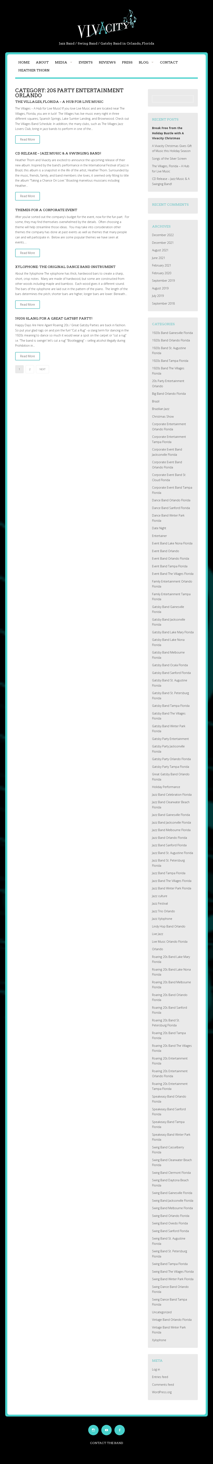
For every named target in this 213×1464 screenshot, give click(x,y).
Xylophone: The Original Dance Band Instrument (65, 267)
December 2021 (163, 243)
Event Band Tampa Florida (169, 566)
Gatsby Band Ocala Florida (170, 665)
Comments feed (163, 1385)
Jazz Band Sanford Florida (169, 845)
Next (43, 369)
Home (24, 62)
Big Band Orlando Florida (169, 394)
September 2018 (163, 303)
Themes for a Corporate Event (46, 210)
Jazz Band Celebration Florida (172, 795)
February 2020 (161, 273)
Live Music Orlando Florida (169, 942)
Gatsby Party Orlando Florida (171, 759)
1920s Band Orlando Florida (171, 340)
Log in (156, 1369)
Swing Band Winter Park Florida (172, 1279)
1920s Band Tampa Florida (170, 361)
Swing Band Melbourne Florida (172, 1208)
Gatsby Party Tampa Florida (170, 767)
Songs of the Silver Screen (169, 159)
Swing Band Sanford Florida (170, 1231)
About (42, 62)
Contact (169, 62)
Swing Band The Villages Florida (173, 1272)
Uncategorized (162, 1312)
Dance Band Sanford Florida (171, 508)
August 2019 (160, 288)
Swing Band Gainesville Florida (172, 1193)
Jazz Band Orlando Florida (169, 838)
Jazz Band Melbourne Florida (171, 830)
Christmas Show (163, 416)
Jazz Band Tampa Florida (168, 873)
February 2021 (161, 265)
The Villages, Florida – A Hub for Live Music (59, 102)
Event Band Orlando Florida (170, 558)
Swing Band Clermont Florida (171, 1173)
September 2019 (163, 281)
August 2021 (160, 250)
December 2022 (163, 235)
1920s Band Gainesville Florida (172, 333)
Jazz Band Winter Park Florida (171, 888)
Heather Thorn (34, 70)
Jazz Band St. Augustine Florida (172, 853)
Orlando (157, 949)
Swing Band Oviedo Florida (170, 1223)
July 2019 (158, 296)
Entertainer (159, 536)
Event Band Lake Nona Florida (172, 543)
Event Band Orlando (165, 551)
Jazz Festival (160, 903)
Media (61, 62)
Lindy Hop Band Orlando (168, 926)
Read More (27, 139)
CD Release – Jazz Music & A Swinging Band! (58, 153)
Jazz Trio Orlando (163, 911)
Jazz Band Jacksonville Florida (171, 822)
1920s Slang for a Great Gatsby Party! (53, 318)
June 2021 (158, 258)
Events (86, 62)
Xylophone (159, 1340)
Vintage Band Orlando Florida (172, 1320)
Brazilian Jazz (160, 409)
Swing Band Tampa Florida (170, 1264)
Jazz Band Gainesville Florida (171, 815)
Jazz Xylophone (162, 919)
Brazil (155, 401)
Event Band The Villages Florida (172, 574)
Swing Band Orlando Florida (170, 1216)
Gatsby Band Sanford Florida (171, 673)
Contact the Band (106, 1443)
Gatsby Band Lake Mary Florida (173, 632)
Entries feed (160, 1377)
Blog (144, 62)
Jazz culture (159, 896)
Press (127, 62)
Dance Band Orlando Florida (171, 500)
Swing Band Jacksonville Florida (172, 1201)
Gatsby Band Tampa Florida (170, 706)
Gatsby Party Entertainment (170, 739)
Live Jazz (157, 934)
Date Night (159, 528)
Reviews (107, 62)
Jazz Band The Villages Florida (171, 881)
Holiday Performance (166, 787)
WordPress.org (162, 1392)
